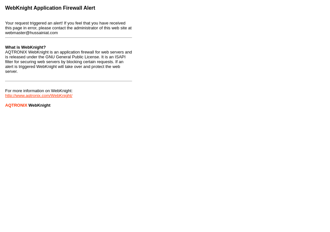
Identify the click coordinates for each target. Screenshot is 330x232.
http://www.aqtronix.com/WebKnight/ (39, 95)
